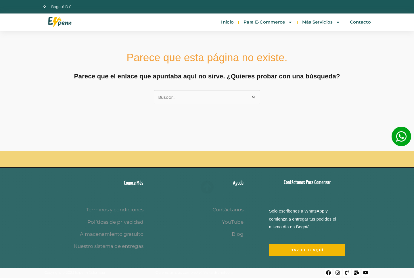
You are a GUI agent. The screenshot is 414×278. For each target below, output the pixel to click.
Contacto (360, 22)
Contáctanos (228, 210)
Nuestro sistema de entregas (108, 246)
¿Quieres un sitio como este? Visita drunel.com (193, 273)
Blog (238, 234)
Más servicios (321, 22)
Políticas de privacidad (115, 222)
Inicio (227, 22)
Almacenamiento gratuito (111, 234)
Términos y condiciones (114, 210)
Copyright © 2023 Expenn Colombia (75, 273)
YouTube (233, 222)
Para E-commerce (268, 22)
